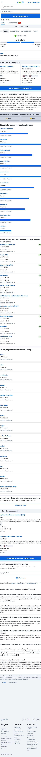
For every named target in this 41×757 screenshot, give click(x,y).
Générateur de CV (32, 748)
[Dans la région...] (20, 11)
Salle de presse (5, 736)
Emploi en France (31, 731)
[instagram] (28, 719)
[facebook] (24, 719)
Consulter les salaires (32, 741)
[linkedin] (38, 719)
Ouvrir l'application (34, 2)
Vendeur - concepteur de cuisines (30, 66)
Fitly (28, 750)
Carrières (3, 749)
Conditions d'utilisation (32, 583)
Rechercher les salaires (20, 16)
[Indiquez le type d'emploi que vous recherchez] (20, 7)
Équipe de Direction (6, 738)
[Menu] (2, 2)
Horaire (35, 31)
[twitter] (33, 719)
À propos (3, 729)
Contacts (3, 733)
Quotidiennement (26, 31)
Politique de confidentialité (17, 583)
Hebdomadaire (14, 31)
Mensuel (6, 31)
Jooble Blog (17, 739)
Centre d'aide (5, 731)
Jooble (11, 754)
